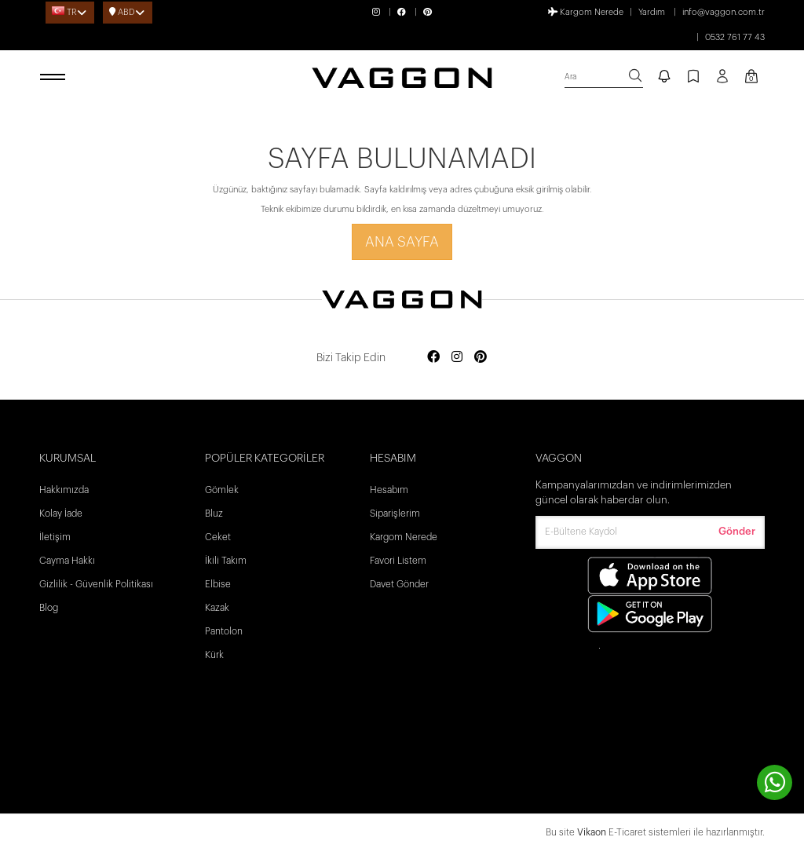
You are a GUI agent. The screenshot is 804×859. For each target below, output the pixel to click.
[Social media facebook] (433, 358)
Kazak (217, 607)
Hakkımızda (64, 490)
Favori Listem (398, 560)
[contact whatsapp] (774, 782)
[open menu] (55, 77)
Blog (48, 607)
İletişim (55, 537)
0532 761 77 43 (735, 37)
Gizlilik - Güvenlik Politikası (96, 584)
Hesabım (389, 490)
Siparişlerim (395, 513)
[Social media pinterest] (480, 358)
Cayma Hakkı (67, 560)
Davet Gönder (399, 584)
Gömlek (222, 490)
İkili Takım (226, 560)
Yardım (651, 12)
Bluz (214, 513)
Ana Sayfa (402, 242)
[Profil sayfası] (722, 82)
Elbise (218, 584)
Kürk (214, 655)
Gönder (736, 531)
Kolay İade (60, 513)
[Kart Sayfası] (751, 77)
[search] (604, 77)
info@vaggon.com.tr (723, 12)
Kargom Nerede (585, 11)
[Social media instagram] (456, 358)
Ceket (218, 537)
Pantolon (224, 631)
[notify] (664, 77)
